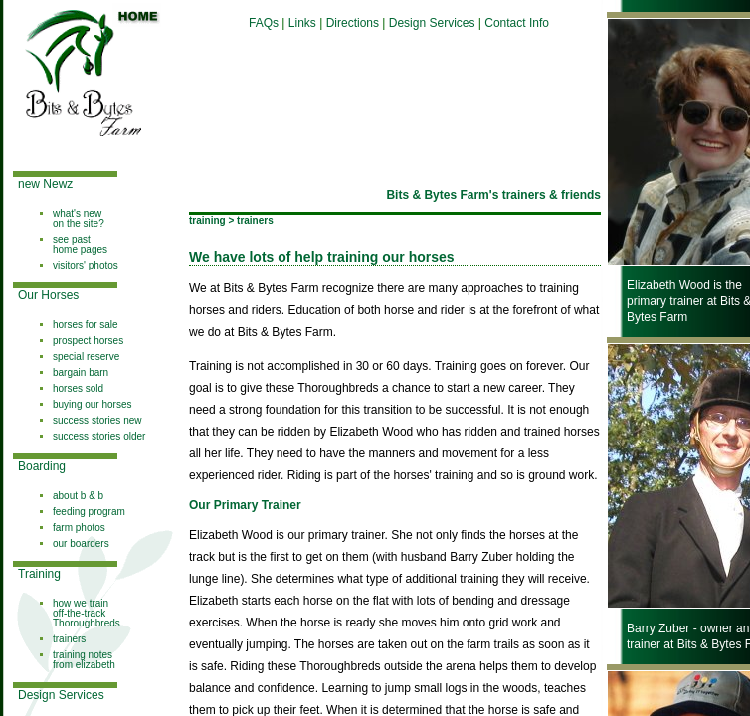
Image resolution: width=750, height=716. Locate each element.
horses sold (78, 388)
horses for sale (85, 324)
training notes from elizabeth (84, 659)
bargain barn (80, 372)
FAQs (264, 23)
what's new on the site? (78, 218)
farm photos (79, 527)
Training (39, 574)
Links (302, 23)
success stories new (97, 420)
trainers (69, 638)
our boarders (81, 543)
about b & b (78, 495)
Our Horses (48, 295)
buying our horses (92, 404)
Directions (354, 23)
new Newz (45, 184)
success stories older (99, 436)
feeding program (89, 511)
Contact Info (516, 23)
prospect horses (88, 340)
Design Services (61, 695)
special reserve (86, 356)
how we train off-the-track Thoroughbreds (86, 613)
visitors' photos (85, 265)
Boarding (42, 466)
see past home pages (80, 244)
